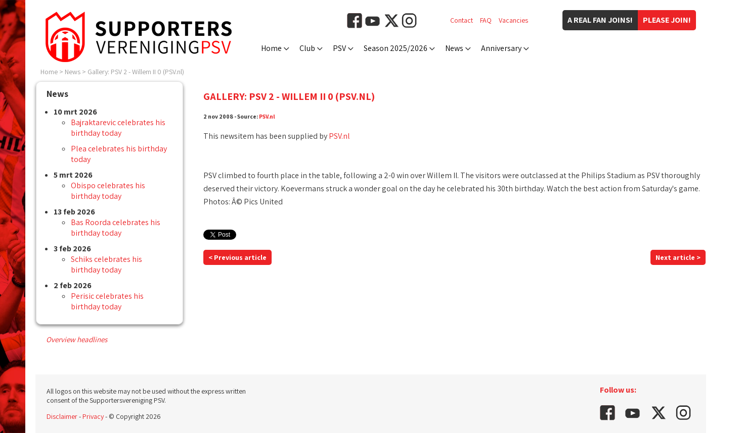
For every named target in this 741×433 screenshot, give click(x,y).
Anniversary (501, 48)
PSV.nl (267, 116)
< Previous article (237, 257)
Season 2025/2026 (395, 48)
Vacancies (513, 20)
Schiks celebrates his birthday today (106, 264)
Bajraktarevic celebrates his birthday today (118, 127)
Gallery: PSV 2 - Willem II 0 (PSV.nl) (136, 71)
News (454, 48)
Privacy (93, 416)
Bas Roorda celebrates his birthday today (115, 227)
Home (271, 48)
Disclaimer (62, 416)
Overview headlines (76, 339)
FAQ (486, 20)
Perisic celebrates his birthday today (107, 301)
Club (307, 48)
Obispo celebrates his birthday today (108, 190)
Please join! (667, 20)
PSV (339, 48)
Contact (461, 20)
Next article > (678, 257)
